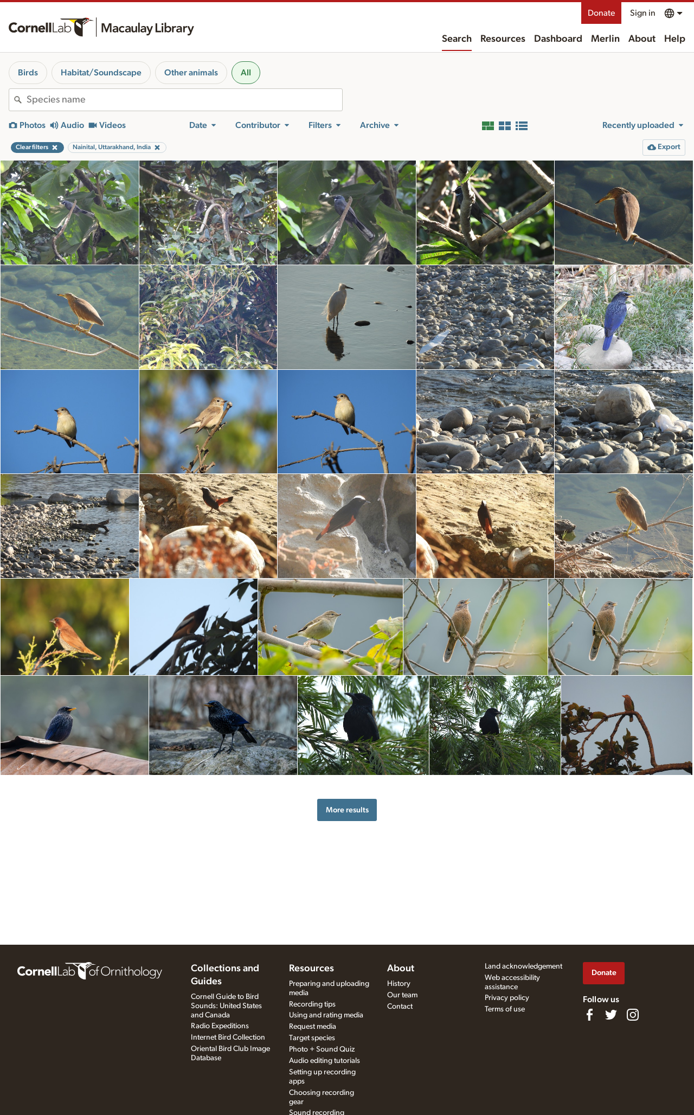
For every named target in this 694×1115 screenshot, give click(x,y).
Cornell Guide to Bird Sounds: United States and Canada (226, 1006)
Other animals (191, 72)
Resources (502, 39)
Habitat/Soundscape (101, 72)
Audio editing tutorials (324, 1061)
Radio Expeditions (220, 1026)
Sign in (643, 13)
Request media (312, 1026)
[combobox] (184, 100)
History (398, 984)
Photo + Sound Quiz (322, 1049)
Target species (312, 1038)
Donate (601, 13)
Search (457, 39)
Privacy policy (507, 998)
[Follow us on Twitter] (611, 1014)
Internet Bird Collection (228, 1037)
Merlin (605, 39)
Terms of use (505, 1009)
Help (674, 39)
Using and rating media (326, 1015)
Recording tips (312, 1004)
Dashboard (558, 39)
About (642, 39)
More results (347, 810)
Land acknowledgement (523, 966)
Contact (400, 1006)
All (246, 72)
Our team (402, 995)
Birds (28, 72)
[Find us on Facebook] (589, 1014)
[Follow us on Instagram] (632, 1014)
